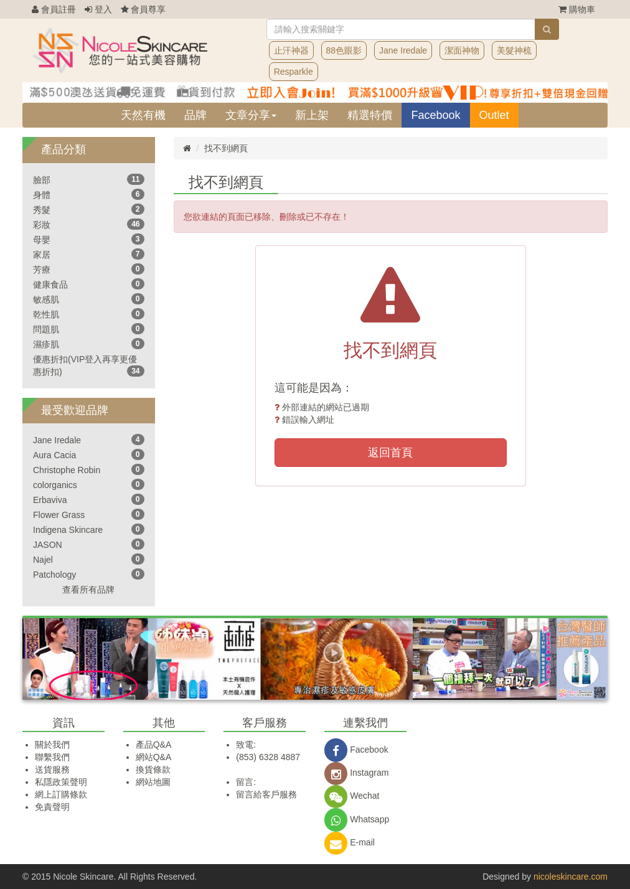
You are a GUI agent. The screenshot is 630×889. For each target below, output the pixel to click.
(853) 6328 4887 (268, 757)
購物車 (576, 9)
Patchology (54, 575)
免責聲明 (52, 807)
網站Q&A (154, 757)
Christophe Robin (66, 470)
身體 (41, 195)
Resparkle (293, 72)
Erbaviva (50, 500)
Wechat (351, 796)
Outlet (494, 115)
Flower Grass (59, 515)
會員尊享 (143, 9)
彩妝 (41, 225)
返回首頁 (390, 452)
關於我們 (52, 745)
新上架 (312, 115)
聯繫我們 (52, 757)
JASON (47, 545)
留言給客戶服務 (266, 794)
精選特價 (369, 115)
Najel (43, 560)
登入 (98, 9)
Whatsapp (356, 819)
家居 (41, 255)
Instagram (356, 773)
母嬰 (41, 240)
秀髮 (41, 210)
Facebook (435, 115)
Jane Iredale (403, 50)
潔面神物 (461, 50)
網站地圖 (153, 782)
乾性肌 (46, 314)
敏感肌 (46, 299)
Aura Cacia (54, 455)
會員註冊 (54, 9)
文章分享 (250, 115)
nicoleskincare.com (571, 877)
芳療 (41, 270)
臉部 (41, 180)
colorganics (55, 485)
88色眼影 (344, 50)
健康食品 (50, 284)
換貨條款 (153, 769)
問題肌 (46, 329)
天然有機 (143, 115)
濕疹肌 (46, 344)
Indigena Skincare (68, 530)
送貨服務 (52, 769)
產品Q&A (154, 745)
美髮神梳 (514, 50)
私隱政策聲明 (61, 782)
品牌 (195, 115)
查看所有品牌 (88, 590)
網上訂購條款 (61, 794)
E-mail (349, 842)
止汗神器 (291, 50)
